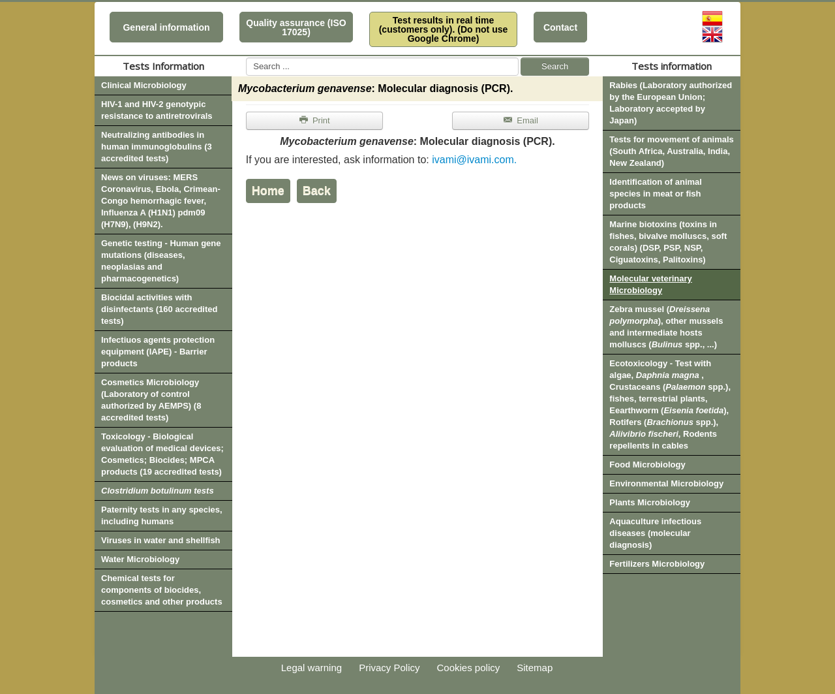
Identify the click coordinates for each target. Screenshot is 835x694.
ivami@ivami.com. (474, 159)
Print (314, 120)
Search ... (246, 57)
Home (268, 190)
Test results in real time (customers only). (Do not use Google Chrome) (443, 29)
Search (554, 66)
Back (317, 190)
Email (520, 120)
